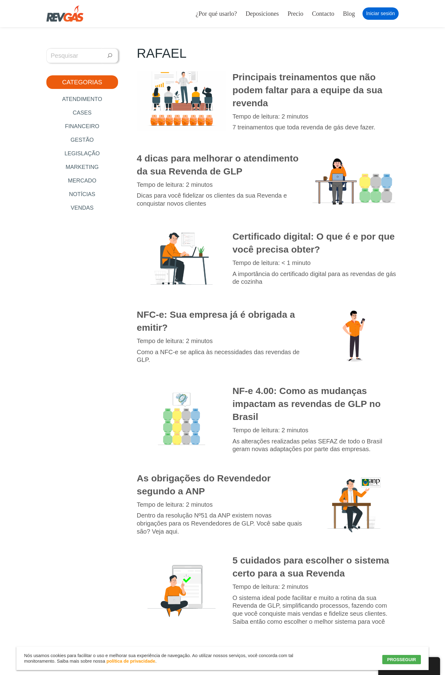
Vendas (82, 208)
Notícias (82, 194)
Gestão (82, 140)
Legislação (82, 153)
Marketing (82, 167)
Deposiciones (262, 13)
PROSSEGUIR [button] (401, 659)
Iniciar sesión (380, 13)
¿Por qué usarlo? (216, 13)
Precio (295, 13)
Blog (349, 13)
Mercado (82, 181)
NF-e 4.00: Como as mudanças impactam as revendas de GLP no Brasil (306, 404)
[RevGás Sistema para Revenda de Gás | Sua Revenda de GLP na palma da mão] (64, 14)
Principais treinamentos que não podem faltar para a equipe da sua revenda (307, 90)
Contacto (323, 13)
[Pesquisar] (110, 55)
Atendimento (82, 99)
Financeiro (82, 126)
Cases (82, 113)
